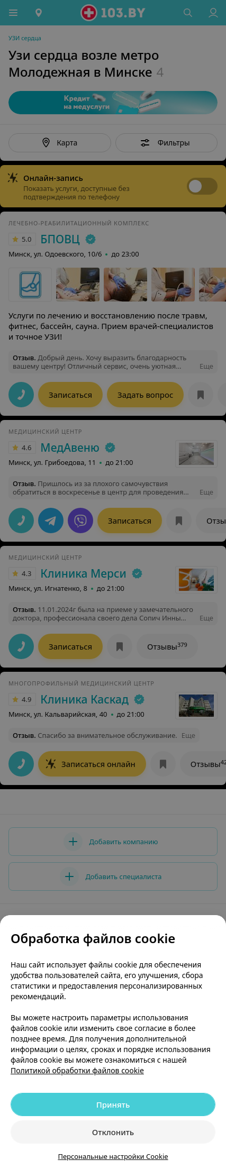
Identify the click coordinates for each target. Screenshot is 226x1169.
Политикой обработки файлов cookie (77, 1070)
